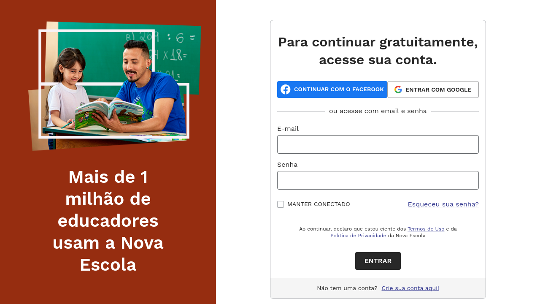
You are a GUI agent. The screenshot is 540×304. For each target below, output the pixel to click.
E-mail (288, 129)
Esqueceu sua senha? (443, 204)
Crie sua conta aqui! (410, 288)
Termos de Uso (426, 229)
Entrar (378, 261)
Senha (287, 164)
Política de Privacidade (358, 236)
